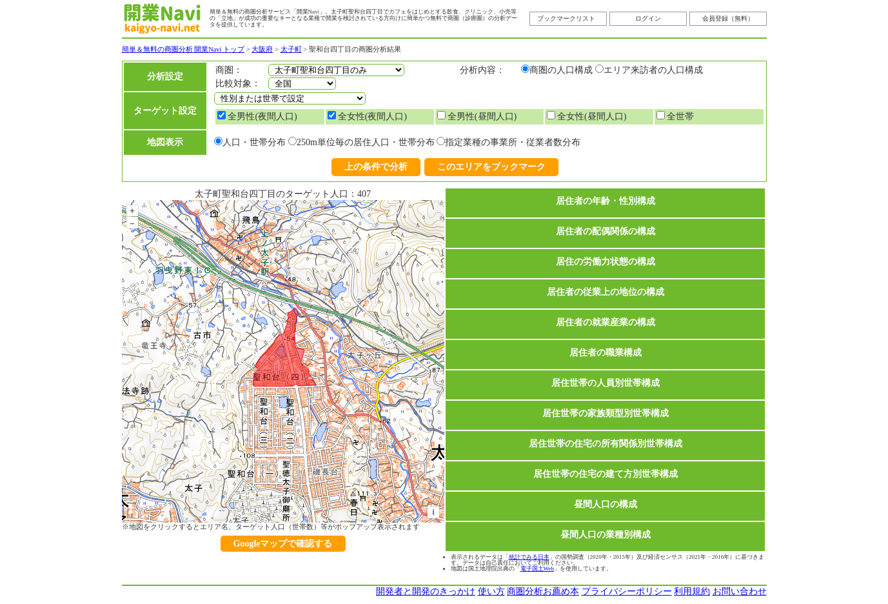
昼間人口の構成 (605, 504)
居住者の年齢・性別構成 (605, 201)
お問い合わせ (740, 591)
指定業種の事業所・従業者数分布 (512, 142)
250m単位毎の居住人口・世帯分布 (366, 142)
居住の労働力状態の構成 (605, 262)
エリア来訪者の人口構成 (653, 70)
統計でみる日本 (529, 557)
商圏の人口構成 (561, 70)
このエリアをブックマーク (491, 167)
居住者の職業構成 (605, 352)
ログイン (648, 18)
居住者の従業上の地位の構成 (605, 292)
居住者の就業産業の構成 (605, 322)
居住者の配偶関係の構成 (605, 231)
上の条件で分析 (376, 167)
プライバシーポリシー (627, 591)
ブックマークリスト (566, 18)
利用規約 (692, 591)
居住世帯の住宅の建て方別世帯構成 (605, 474)
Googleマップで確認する (283, 544)
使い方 (491, 591)
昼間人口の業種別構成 (605, 534)
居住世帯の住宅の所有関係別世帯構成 (605, 443)
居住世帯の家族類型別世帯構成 (605, 413)
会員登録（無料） (728, 18)
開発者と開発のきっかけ (425, 591)
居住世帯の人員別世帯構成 (605, 383)
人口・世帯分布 (254, 142)
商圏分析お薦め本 (543, 591)
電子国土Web (537, 568)
